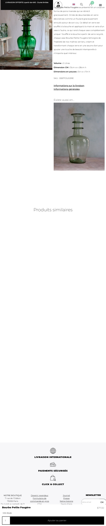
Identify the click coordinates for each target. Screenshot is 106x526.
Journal (66, 495)
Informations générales (67, 89)
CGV (39, 504)
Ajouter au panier (57, 520)
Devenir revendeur (39, 495)
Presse (66, 498)
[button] (100, 5)
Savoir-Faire (66, 504)
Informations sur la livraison (69, 85)
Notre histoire (66, 501)
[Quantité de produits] (6, 520)
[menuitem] (73, 4)
